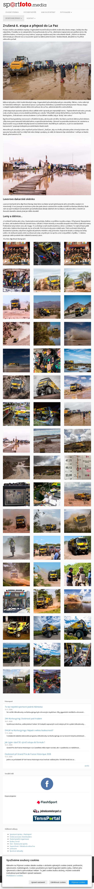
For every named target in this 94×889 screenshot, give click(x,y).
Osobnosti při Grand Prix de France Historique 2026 (28, 754)
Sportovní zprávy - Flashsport (20, 834)
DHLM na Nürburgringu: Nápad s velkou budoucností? (29, 730)
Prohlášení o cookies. (14, 875)
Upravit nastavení (38, 882)
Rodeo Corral (14, 841)
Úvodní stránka (12, 12)
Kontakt (31, 18)
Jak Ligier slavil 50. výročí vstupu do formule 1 (25, 742)
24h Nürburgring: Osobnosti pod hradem (23, 718)
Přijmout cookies (78, 882)
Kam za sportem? (48, 12)
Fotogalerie (66, 12)
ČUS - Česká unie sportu (19, 844)
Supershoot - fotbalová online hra (22, 846)
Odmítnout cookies (58, 882)
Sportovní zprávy (13, 18)
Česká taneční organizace (19, 839)
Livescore (13, 848)
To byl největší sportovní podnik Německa (23, 706)
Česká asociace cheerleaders (21, 837)
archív (87, 766)
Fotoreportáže (30, 12)
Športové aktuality (16, 851)
